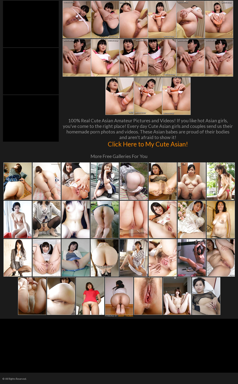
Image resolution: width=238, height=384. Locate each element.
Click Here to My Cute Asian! (148, 144)
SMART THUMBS (125, 316)
